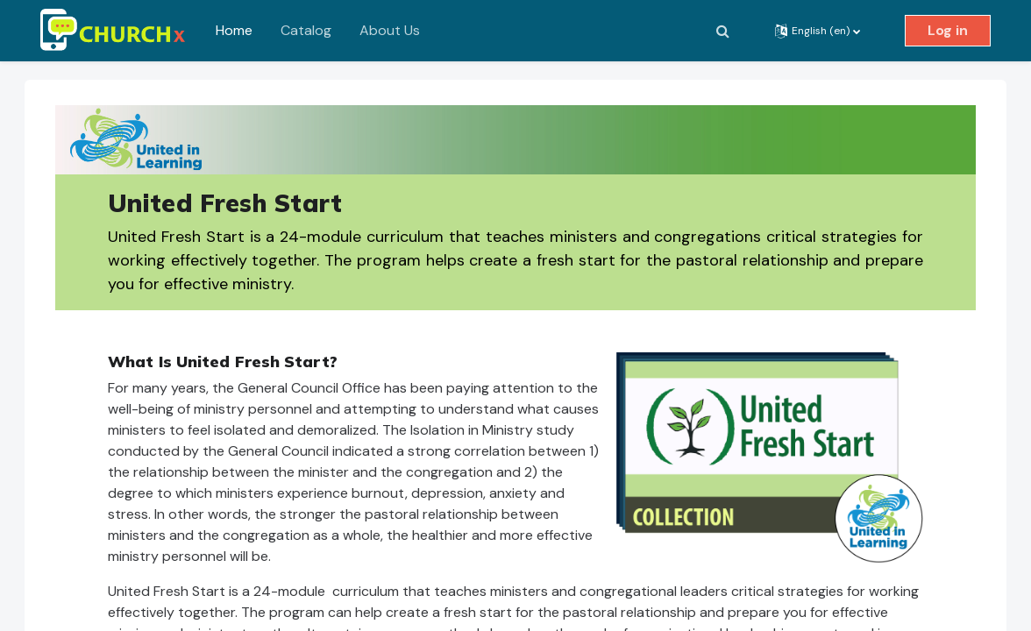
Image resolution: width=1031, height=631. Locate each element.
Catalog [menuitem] (306, 30)
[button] (722, 30)
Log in (948, 30)
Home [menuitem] (234, 30)
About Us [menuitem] (389, 30)
